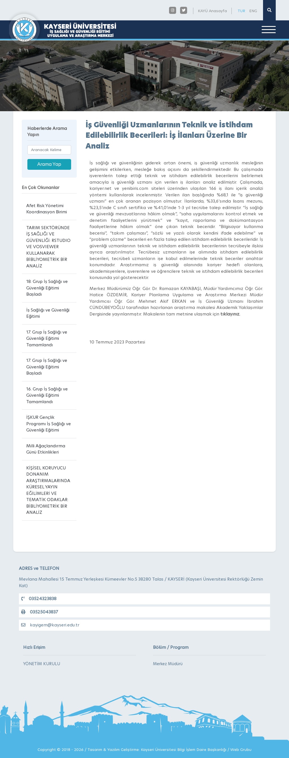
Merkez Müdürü (168, 664)
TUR (241, 10)
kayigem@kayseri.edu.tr (50, 625)
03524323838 (38, 599)
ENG (253, 10)
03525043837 (39, 612)
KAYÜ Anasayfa (212, 10)
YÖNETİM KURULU (41, 664)
